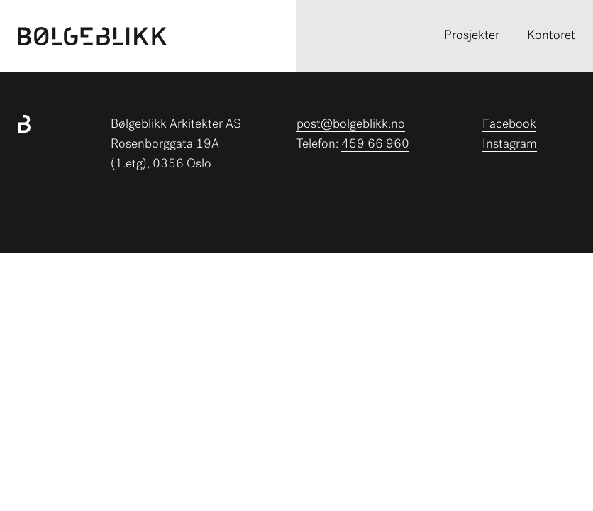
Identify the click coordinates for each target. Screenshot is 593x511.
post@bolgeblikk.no (350, 124)
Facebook (509, 124)
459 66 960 (375, 144)
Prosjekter (471, 36)
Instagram (509, 144)
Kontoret (551, 36)
